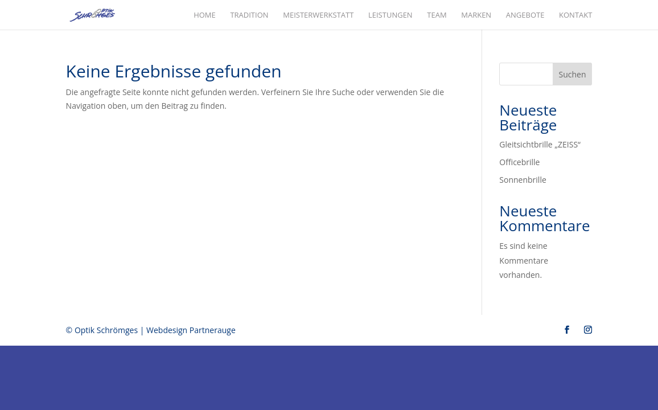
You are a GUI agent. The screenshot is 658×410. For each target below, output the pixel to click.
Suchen (572, 74)
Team (436, 15)
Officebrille (519, 162)
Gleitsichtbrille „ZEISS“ (540, 144)
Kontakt (575, 15)
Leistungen (390, 15)
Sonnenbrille (522, 179)
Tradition (249, 15)
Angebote (525, 15)
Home (205, 15)
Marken (476, 15)
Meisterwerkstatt (318, 15)
